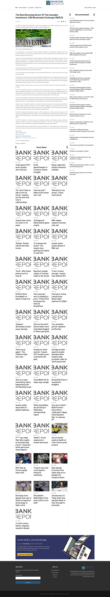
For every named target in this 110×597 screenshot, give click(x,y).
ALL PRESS (31, 7)
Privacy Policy (55, 572)
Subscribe (28, 582)
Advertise (55, 574)
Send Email (21, 134)
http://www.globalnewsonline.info (28, 137)
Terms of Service (55, 570)
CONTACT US (38, 7)
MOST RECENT (23, 7)
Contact (55, 577)
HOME (16, 7)
